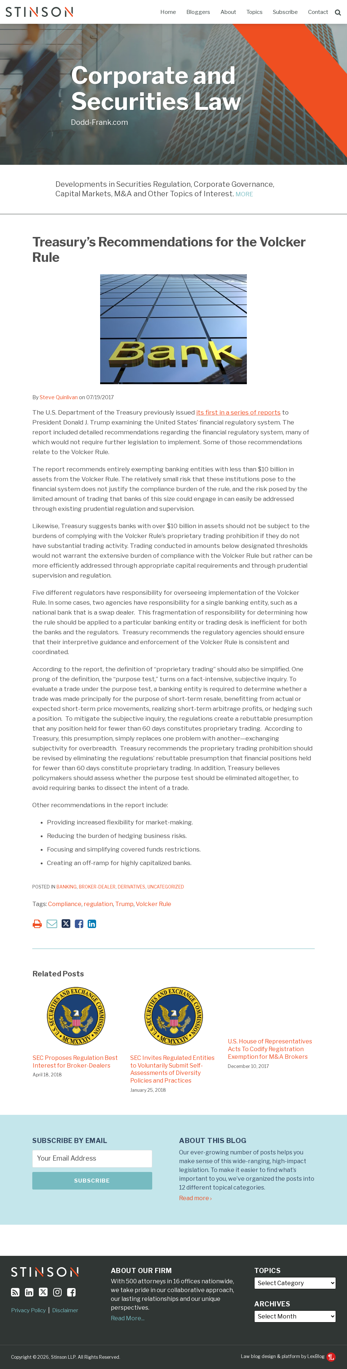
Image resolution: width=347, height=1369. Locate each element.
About (228, 12)
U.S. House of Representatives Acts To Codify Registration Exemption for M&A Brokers (270, 1049)
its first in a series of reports (238, 412)
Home (168, 12)
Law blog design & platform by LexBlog (288, 1356)
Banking (66, 887)
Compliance (64, 904)
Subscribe (285, 12)
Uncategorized (165, 887)
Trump (124, 904)
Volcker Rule (153, 904)
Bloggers (198, 12)
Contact (318, 12)
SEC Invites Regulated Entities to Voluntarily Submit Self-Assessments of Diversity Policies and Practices (172, 1069)
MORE (244, 194)
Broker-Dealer (97, 887)
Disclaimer (65, 1310)
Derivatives (131, 887)
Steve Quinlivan (59, 397)
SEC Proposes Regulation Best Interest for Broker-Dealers (75, 1061)
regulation (98, 904)
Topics (254, 12)
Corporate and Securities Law (156, 88)
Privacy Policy (28, 1310)
